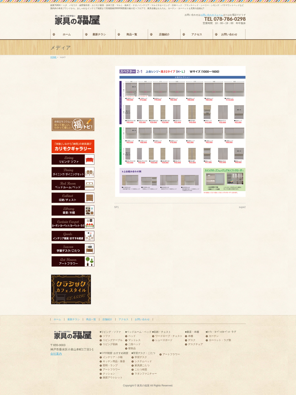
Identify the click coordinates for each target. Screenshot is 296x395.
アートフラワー (111, 369)
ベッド (132, 336)
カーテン (214, 336)
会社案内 (56, 353)
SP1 (116, 207)
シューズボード (163, 340)
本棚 (190, 336)
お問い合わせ (142, 319)
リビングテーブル (113, 340)
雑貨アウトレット (113, 377)
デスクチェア (195, 344)
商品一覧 (91, 319)
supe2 (242, 207)
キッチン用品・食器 (114, 361)
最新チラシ (73, 319)
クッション (109, 373)
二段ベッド (134, 344)
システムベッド (143, 361)
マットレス (134, 340)
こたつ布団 (141, 369)
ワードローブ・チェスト (168, 336)
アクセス (123, 319)
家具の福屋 (143, 385)
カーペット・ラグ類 (220, 340)
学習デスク (141, 357)
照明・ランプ (110, 365)
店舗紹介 (107, 319)
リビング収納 (110, 344)
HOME (53, 57)
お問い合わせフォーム (211, 15)
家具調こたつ (142, 365)
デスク (191, 340)
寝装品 (132, 348)
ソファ (106, 336)
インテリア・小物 (113, 357)
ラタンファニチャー (146, 373)
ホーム (57, 319)
